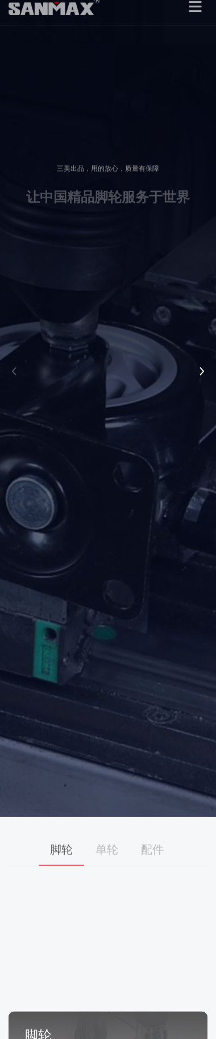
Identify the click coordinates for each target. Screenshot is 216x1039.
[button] (14, 371)
